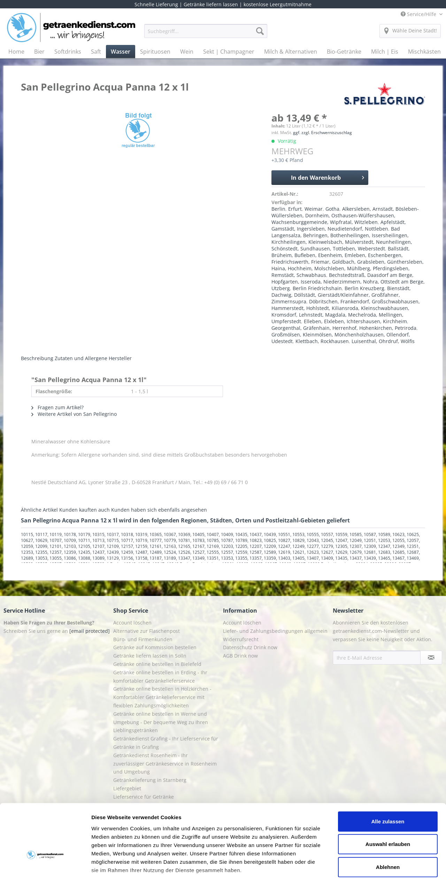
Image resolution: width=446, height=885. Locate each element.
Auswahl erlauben (388, 801)
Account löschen (132, 622)
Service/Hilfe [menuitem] (419, 14)
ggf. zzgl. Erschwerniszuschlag (322, 132)
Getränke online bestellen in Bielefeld (157, 664)
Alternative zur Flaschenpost (146, 631)
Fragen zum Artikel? (57, 407)
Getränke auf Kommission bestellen (155, 647)
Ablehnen (388, 824)
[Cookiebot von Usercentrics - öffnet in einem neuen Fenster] (45, 871)
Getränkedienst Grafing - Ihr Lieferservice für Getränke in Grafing (165, 742)
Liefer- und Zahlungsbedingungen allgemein (275, 631)
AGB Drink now (240, 655)
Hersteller (120, 358)
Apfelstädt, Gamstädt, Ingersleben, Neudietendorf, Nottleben (338, 225)
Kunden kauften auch (84, 509)
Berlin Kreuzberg (364, 288)
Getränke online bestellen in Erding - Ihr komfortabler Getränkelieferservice (160, 676)
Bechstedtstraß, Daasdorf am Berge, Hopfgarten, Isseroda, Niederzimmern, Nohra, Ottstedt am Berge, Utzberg (348, 282)
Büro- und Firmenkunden (142, 639)
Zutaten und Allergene (81, 358)
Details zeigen (370, 871)
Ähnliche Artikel (39, 509)
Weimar (314, 208)
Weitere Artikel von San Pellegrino (74, 414)
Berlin (278, 208)
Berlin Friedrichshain (317, 288)
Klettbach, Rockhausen (322, 341)
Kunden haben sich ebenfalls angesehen (159, 509)
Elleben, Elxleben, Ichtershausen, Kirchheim (355, 321)
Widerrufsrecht (241, 639)
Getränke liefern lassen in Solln (149, 655)
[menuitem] (205, 34)
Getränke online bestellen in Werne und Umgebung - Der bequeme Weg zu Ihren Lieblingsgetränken (160, 722)
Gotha (332, 208)
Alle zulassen (387, 779)
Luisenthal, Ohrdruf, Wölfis (383, 341)
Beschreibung (37, 358)
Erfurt (295, 208)
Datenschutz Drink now (250, 647)
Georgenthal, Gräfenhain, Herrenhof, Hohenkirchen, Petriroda (343, 328)
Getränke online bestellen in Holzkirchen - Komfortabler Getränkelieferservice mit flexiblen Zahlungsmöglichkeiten (162, 697)
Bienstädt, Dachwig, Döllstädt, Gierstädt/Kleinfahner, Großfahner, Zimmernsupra (341, 295)
